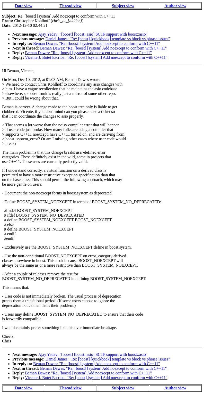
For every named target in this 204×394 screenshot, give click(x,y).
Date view (23, 6)
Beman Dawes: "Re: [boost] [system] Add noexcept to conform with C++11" (96, 43)
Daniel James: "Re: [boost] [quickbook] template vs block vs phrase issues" (108, 39)
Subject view (123, 6)
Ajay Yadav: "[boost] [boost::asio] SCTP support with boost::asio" (92, 34)
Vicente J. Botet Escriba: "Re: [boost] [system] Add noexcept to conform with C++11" (96, 57)
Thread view (70, 6)
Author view (175, 6)
